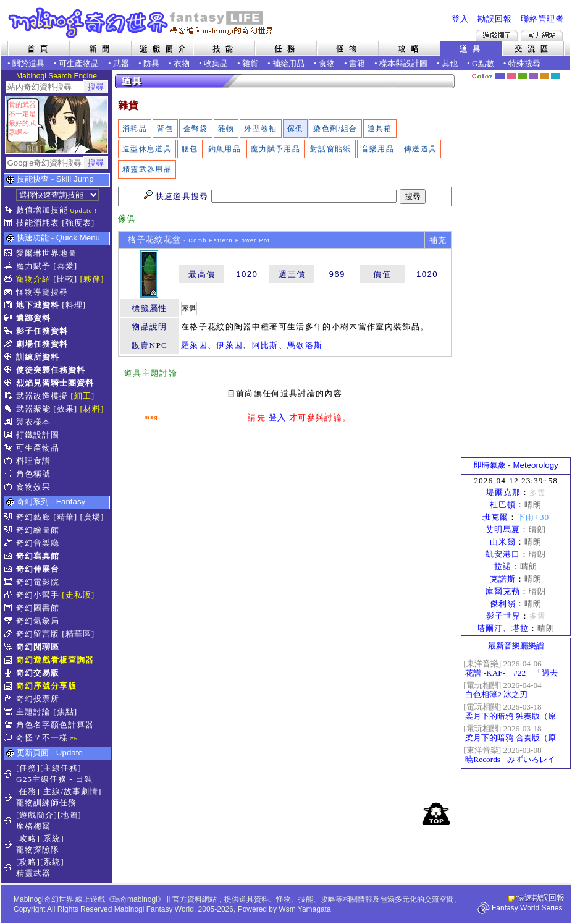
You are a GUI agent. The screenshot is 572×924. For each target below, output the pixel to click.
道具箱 (380, 128)
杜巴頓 (503, 504)
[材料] (92, 408)
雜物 (226, 128)
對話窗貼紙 (330, 149)
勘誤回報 (494, 18)
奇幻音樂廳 (37, 543)
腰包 (190, 149)
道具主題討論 (150, 373)
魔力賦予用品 (275, 149)
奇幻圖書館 (37, 607)
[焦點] (65, 711)
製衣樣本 (33, 421)
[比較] (65, 279)
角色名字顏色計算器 (55, 724)
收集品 (216, 63)
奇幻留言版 (37, 633)
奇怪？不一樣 (42, 737)
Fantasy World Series (527, 908)
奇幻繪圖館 (37, 530)
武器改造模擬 (42, 396)
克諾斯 (503, 578)
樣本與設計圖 (403, 63)
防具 (151, 63)
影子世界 (503, 616)
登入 (460, 18)
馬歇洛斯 (304, 345)
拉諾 (502, 566)
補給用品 (288, 63)
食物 (327, 63)
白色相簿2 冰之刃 (496, 694)
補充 (438, 240)
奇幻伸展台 (37, 569)
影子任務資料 (42, 331)
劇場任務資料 (42, 344)
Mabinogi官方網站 (542, 35)
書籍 (357, 63)
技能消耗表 (37, 222)
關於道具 (28, 63)
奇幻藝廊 (33, 517)
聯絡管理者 (542, 18)
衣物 (182, 63)
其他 (450, 63)
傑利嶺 (503, 603)
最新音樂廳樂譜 (516, 645)
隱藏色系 (562, 71)
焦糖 (544, 76)
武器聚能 (33, 408)
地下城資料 (37, 305)
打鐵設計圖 (37, 434)
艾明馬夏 (503, 529)
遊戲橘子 (497, 35)
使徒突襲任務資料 (50, 370)
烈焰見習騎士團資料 (55, 383)
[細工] (82, 396)
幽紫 (533, 76)
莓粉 (511, 76)
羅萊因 (194, 345)
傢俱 (295, 128)
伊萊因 (229, 345)
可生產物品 (79, 63)
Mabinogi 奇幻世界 (141, 23)
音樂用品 (377, 149)
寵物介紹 (33, 279)
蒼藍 (555, 76)
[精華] (65, 517)
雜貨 (250, 63)
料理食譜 (33, 460)
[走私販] (78, 595)
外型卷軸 (260, 128)
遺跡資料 (33, 318)
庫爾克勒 (503, 591)
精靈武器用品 (147, 169)
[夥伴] (92, 279)
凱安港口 (503, 554)
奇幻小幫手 (37, 595)
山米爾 (503, 541)
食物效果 (33, 486)
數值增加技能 (42, 209)
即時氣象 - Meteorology (516, 465)
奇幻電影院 (37, 582)
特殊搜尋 (524, 63)
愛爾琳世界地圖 (46, 253)
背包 (165, 128)
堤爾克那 (503, 492)
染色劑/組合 (335, 128)
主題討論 (33, 711)
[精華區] (78, 633)
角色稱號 (33, 473)
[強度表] (78, 222)
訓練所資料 (37, 357)
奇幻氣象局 (37, 620)
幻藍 (500, 76)
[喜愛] (65, 266)
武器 (121, 63)
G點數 (483, 63)
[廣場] (92, 517)
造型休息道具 (147, 149)
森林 (522, 76)
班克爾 (495, 517)
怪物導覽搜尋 (42, 292)
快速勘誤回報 (540, 897)
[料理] (74, 305)
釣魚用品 (224, 149)
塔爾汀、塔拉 (503, 628)
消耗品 (134, 128)
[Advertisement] (285, 530)
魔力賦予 (33, 266)
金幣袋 (195, 128)
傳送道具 (420, 149)
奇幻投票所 (37, 698)
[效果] (65, 408)
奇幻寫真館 (37, 556)
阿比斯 (265, 345)
